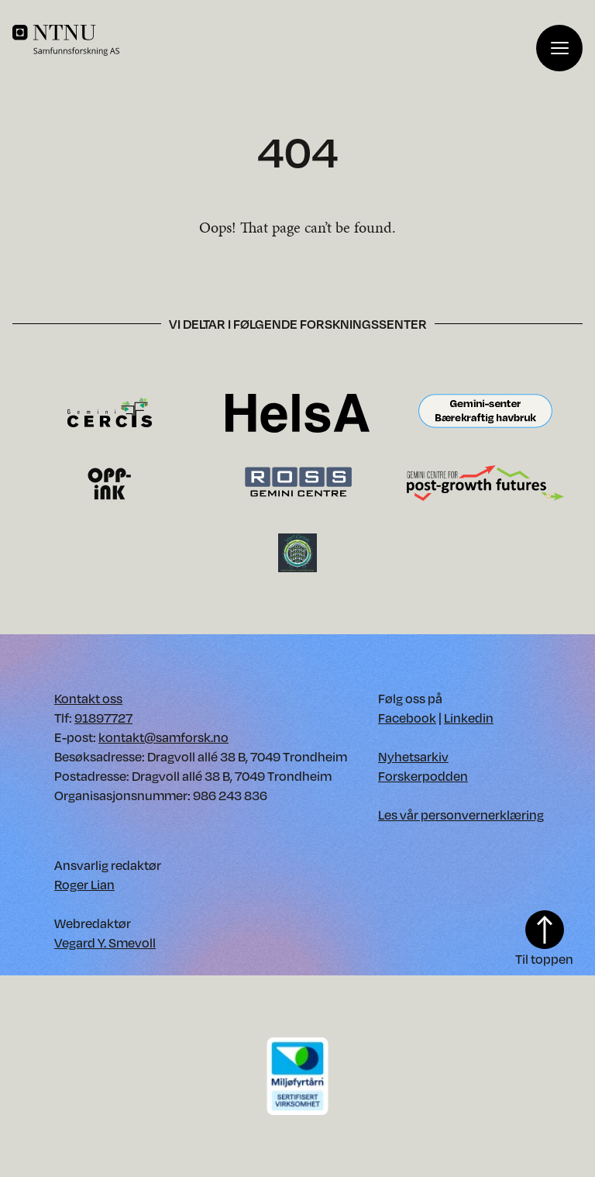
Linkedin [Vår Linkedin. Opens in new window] (469, 718)
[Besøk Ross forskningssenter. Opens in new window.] (297, 482)
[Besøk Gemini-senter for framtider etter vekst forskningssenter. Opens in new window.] (485, 482)
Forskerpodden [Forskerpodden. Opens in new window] (423, 776)
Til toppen (544, 939)
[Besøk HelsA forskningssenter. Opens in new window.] (297, 412)
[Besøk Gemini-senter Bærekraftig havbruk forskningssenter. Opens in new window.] (485, 412)
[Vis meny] (559, 48)
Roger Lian (84, 884)
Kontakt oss (88, 698)
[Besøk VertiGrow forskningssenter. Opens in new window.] (297, 552)
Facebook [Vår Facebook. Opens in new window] (407, 718)
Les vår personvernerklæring (461, 814)
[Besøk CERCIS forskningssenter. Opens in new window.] (109, 412)
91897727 (103, 718)
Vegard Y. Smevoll (105, 942)
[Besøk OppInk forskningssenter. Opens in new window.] (109, 482)
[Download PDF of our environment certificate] (297, 1075)
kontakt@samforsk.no (163, 737)
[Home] (274, 40)
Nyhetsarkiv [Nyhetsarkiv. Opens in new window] (413, 756)
